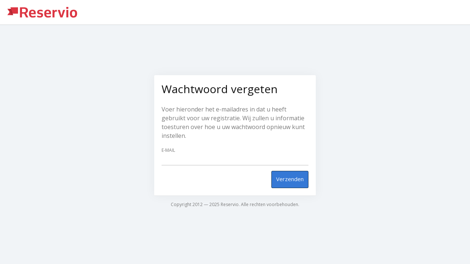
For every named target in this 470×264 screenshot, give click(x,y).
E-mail (168, 150)
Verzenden (290, 179)
